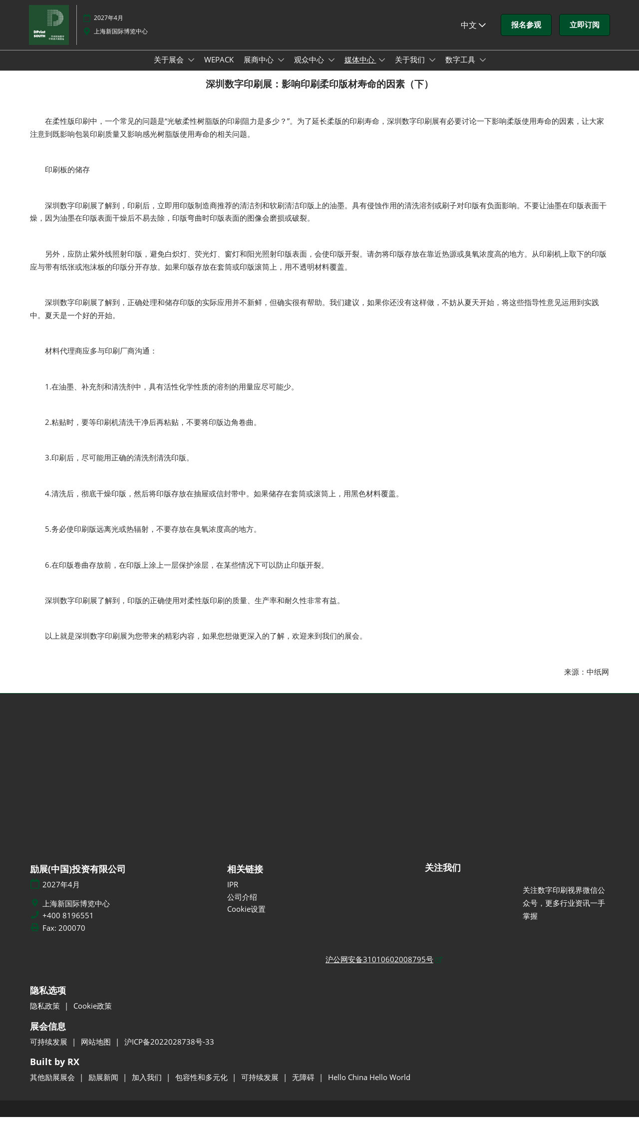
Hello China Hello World (369, 1086)
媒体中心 (360, 69)
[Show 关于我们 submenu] (432, 69)
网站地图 (97, 1051)
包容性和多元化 (202, 1086)
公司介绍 (242, 906)
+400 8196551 (68, 924)
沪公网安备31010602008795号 (379, 968)
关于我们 (411, 69)
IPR (232, 893)
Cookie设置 (246, 918)
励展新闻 (104, 1086)
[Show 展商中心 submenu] (281, 69)
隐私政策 (46, 1015)
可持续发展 (49, 1051)
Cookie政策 (92, 1015)
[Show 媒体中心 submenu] (382, 69)
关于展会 (170, 69)
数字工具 (461, 69)
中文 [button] (473, 34)
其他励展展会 (53, 1086)
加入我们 (148, 1086)
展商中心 (260, 69)
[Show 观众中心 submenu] (331, 69)
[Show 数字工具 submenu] (483, 69)
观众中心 (310, 69)
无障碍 (304, 1086)
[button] (526, 34)
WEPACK (219, 69)
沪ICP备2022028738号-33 (169, 1051)
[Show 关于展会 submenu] (191, 69)
